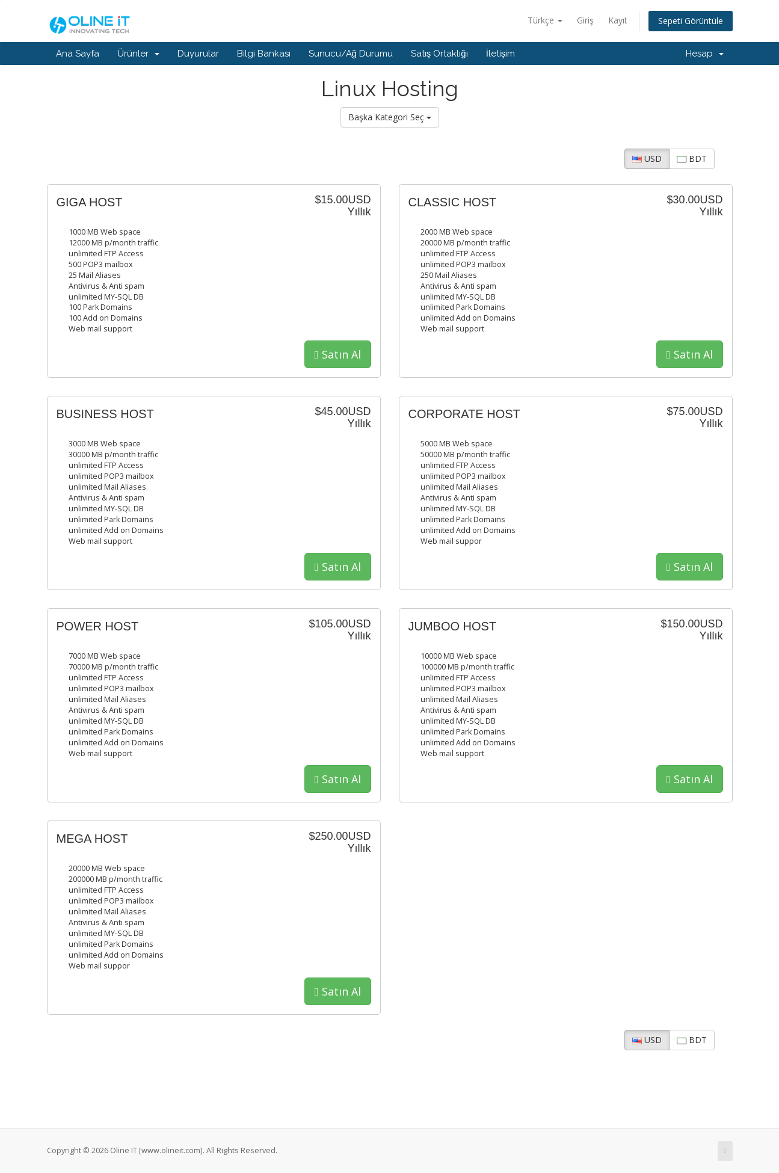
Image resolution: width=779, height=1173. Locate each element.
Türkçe (545, 20)
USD (647, 158)
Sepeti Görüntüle (690, 20)
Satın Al (338, 354)
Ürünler (138, 53)
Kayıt (617, 20)
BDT (692, 158)
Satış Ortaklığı (439, 53)
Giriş (585, 20)
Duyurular (198, 53)
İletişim (501, 53)
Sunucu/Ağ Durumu (351, 53)
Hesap (705, 53)
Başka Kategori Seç (389, 117)
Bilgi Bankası (264, 53)
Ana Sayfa (77, 53)
